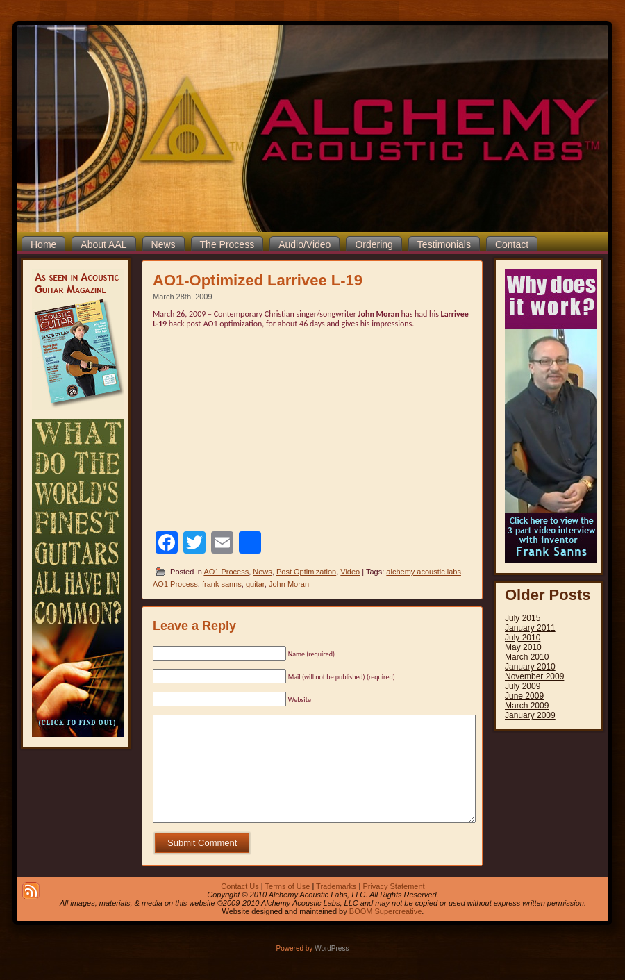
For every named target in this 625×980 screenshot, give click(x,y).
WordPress (332, 969)
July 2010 (522, 637)
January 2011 (530, 628)
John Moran (289, 584)
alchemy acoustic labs (423, 571)
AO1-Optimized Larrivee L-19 (257, 280)
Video (350, 571)
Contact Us (239, 907)
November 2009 (534, 676)
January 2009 (530, 715)
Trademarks (336, 907)
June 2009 (524, 696)
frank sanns (222, 584)
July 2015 (522, 618)
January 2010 (530, 667)
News (262, 571)
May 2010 (523, 647)
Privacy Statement (393, 907)
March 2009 (527, 706)
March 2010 (527, 657)
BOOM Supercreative (385, 932)
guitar (255, 584)
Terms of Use (287, 907)
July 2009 (522, 686)
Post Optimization (306, 571)
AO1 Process (226, 571)
